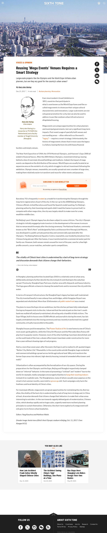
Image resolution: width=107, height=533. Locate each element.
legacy (45, 138)
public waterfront (67, 301)
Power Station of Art (57, 328)
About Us (60, 524)
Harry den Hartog (24, 87)
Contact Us (93, 524)
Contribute (69, 524)
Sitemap (82, 527)
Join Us (77, 524)
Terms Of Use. (63, 189)
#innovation (56, 91)
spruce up (54, 381)
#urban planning (45, 91)
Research (85, 524)
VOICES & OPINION (24, 62)
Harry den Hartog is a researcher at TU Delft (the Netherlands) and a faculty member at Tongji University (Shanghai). (28, 133)
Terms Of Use (61, 527)
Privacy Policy (72, 527)
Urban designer (27, 124)
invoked (41, 199)
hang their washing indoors (77, 375)
